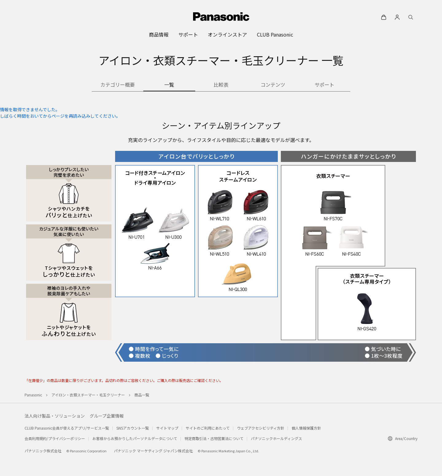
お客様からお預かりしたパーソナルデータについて (134, 438)
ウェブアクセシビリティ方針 (260, 428)
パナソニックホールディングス (276, 438)
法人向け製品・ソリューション (55, 416)
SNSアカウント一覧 (132, 428)
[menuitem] (159, 34)
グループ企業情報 (107, 416)
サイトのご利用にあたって (208, 428)
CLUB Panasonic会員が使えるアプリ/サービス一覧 (67, 428)
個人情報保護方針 (306, 428)
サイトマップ (167, 428)
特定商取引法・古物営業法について (213, 438)
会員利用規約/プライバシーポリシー (55, 438)
